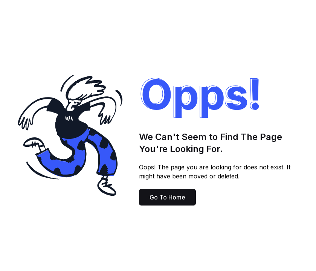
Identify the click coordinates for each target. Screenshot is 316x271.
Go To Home (167, 197)
